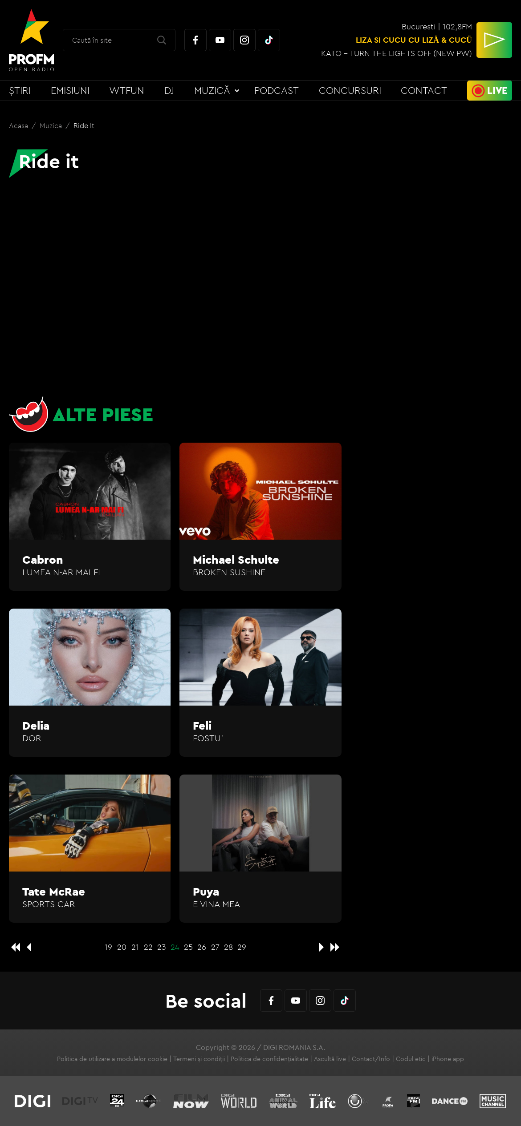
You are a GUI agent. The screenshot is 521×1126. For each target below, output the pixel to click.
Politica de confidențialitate (269, 1059)
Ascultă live (330, 1059)
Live (497, 90)
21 (135, 947)
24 (175, 947)
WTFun (126, 90)
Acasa (19, 125)
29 (241, 947)
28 (228, 947)
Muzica (52, 125)
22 (148, 947)
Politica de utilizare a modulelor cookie (112, 1059)
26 (201, 947)
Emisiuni (70, 90)
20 (121, 947)
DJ (169, 90)
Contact (424, 90)
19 (108, 947)
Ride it (83, 125)
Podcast (276, 90)
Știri (20, 90)
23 (161, 947)
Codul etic (411, 1059)
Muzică (212, 90)
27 (215, 947)
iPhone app (447, 1059)
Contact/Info (371, 1059)
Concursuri (350, 90)
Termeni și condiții (199, 1059)
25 (188, 947)
